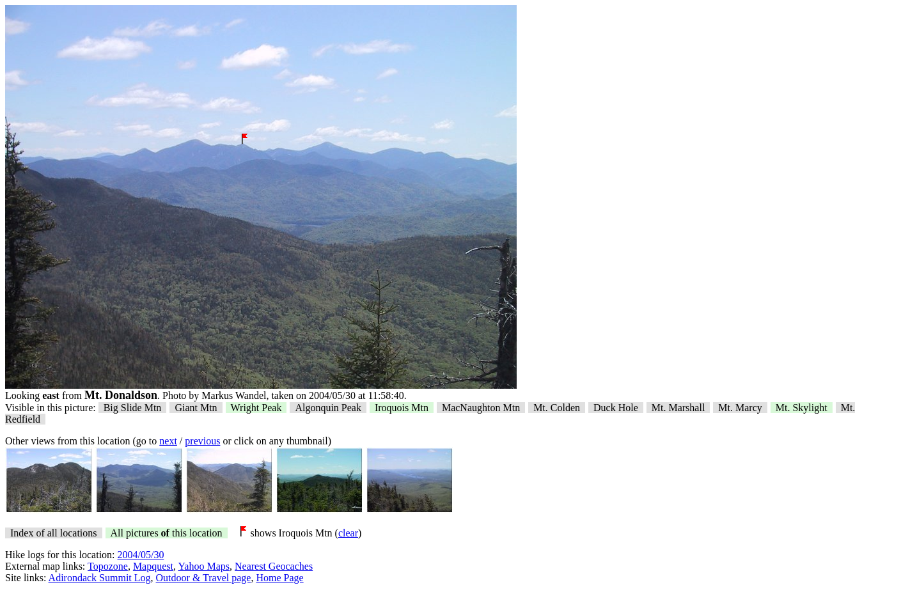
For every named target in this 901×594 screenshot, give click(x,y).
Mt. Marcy (740, 407)
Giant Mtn (196, 407)
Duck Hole (615, 407)
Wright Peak (256, 407)
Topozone (108, 566)
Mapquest (153, 566)
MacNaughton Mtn (481, 407)
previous (202, 440)
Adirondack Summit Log (100, 577)
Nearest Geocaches (274, 566)
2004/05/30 (141, 554)
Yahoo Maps (204, 566)
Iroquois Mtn (401, 407)
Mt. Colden (556, 407)
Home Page (279, 577)
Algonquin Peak (328, 407)
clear (348, 533)
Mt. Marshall (678, 407)
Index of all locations (53, 533)
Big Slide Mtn (133, 407)
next (168, 440)
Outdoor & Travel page (203, 577)
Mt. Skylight (801, 407)
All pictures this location (167, 533)
